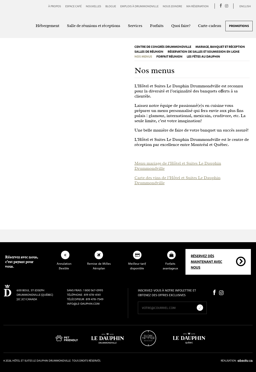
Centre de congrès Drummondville (162, 46)
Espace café (73, 6)
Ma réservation (197, 6)
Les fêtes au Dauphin (203, 56)
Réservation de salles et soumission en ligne (203, 51)
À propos (54, 6)
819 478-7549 (94, 299)
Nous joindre (172, 6)
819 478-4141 (92, 295)
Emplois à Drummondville (139, 6)
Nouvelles (93, 6)
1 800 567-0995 (93, 290)
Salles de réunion (148, 51)
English (245, 6)
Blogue (110, 6)
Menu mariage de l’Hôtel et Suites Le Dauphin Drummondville (177, 166)
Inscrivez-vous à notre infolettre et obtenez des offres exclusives (167, 292)
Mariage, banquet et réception (220, 46)
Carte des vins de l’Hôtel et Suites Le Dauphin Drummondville (177, 180)
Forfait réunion (169, 56)
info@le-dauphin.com (83, 303)
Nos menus (143, 56)
